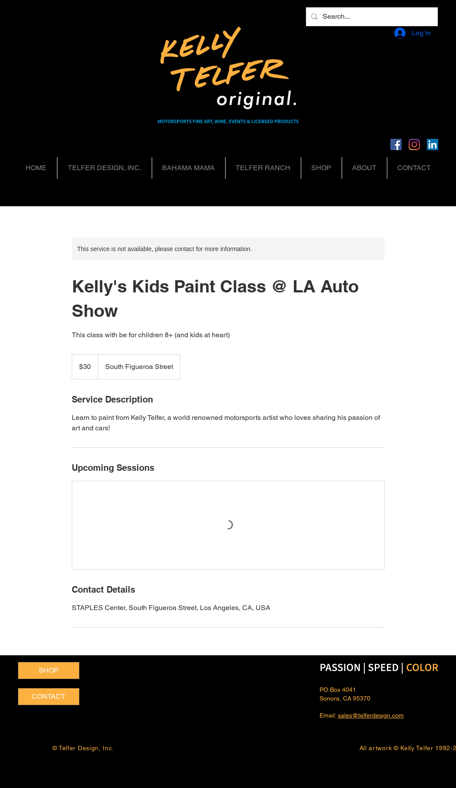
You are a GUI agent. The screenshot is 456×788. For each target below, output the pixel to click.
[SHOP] (49, 670)
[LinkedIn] (432, 144)
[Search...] (371, 16)
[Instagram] (414, 144)
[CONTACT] (49, 696)
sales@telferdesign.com (371, 715)
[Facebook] (396, 144)
